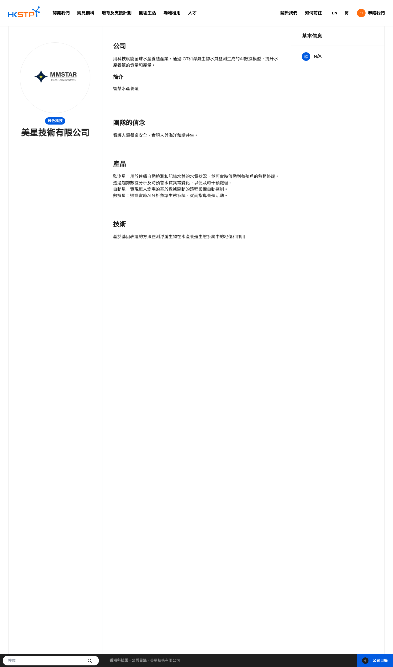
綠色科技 (55, 120)
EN (334, 13)
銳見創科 (85, 12)
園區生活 (147, 12)
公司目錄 (139, 660)
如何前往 (313, 12)
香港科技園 (119, 660)
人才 (192, 12)
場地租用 (172, 12)
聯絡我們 (371, 13)
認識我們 (61, 12)
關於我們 (288, 12)
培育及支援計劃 (116, 12)
